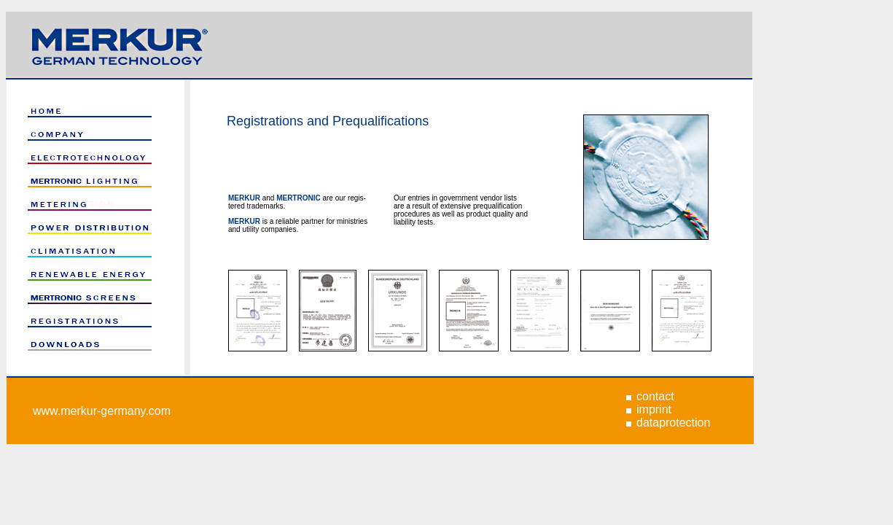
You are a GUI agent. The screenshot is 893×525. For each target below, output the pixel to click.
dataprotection (673, 422)
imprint (653, 409)
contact (655, 396)
